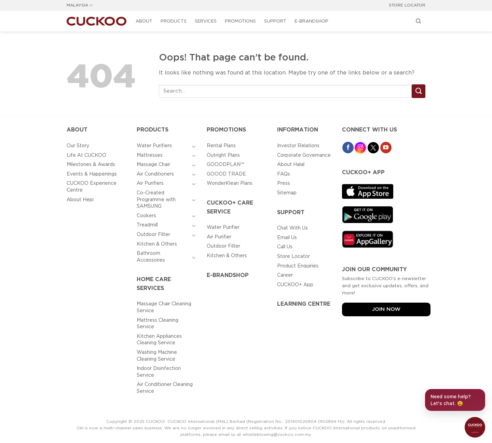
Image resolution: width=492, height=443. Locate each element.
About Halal (290, 165)
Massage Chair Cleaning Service (164, 307)
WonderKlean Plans (229, 183)
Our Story (78, 146)
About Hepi (80, 200)
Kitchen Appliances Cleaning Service (159, 339)
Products (174, 21)
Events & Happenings (92, 174)
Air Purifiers (150, 183)
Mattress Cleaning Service (157, 323)
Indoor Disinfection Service (159, 371)
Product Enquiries (297, 266)
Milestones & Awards (91, 165)
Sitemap (287, 193)
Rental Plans (221, 146)
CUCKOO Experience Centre (92, 186)
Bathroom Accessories (151, 256)
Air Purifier (219, 237)
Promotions (240, 21)
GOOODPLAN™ (225, 165)
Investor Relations (298, 146)
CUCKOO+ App (295, 285)
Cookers (146, 216)
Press (283, 183)
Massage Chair (153, 165)
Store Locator (293, 256)
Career (285, 275)
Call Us (284, 247)
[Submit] (418, 91)
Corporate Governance (304, 155)
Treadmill (147, 225)
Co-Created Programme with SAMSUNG (156, 199)
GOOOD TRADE (226, 174)
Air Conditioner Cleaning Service (165, 388)
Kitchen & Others (157, 244)
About (144, 21)
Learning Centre (303, 304)
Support (275, 21)
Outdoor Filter (153, 235)
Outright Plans (223, 155)
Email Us (287, 238)
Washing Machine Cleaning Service (157, 355)
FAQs (283, 174)
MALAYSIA (80, 5)
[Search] (418, 21)
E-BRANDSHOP (311, 21)
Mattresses (150, 155)
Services (206, 21)
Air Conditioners (155, 174)
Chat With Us (292, 228)
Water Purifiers (154, 146)
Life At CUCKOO (86, 155)
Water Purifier (223, 227)
